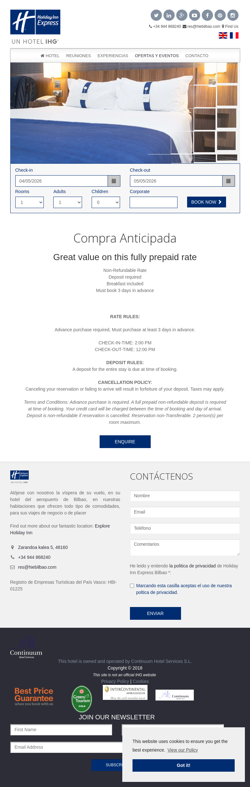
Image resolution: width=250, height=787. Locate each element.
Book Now (206, 202)
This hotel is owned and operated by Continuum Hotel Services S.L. (101, 650)
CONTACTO (197, 55)
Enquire (125, 441)
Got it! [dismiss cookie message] (183, 765)
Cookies (141, 681)
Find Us (230, 26)
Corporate (139, 191)
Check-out (140, 170)
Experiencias (112, 55)
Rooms (22, 191)
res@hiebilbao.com (201, 26)
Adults (59, 191)
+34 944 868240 (165, 26)
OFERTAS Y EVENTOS (157, 55)
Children (100, 191)
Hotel (50, 55)
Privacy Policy (115, 681)
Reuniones (78, 55)
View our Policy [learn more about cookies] (182, 750)
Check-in (24, 170)
